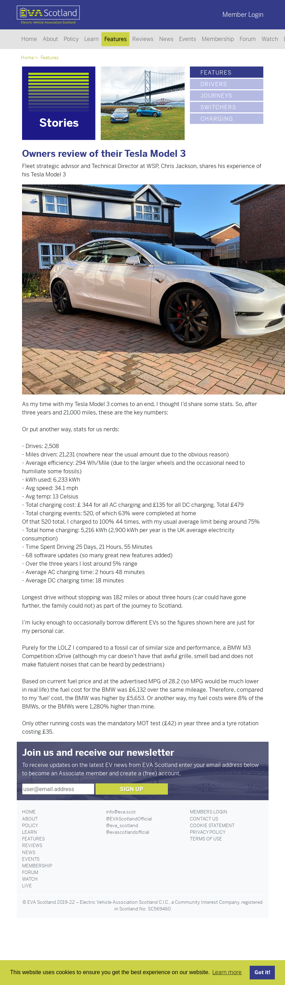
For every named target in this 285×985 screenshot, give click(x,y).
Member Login (242, 15)
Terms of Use (206, 839)
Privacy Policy (208, 832)
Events (187, 39)
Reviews (143, 39)
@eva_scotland (122, 826)
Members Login (208, 812)
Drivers (213, 84)
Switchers (218, 107)
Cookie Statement (212, 826)
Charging (216, 119)
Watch (270, 39)
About (50, 39)
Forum (248, 39)
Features (115, 39)
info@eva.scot (121, 812)
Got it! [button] (262, 972)
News (166, 39)
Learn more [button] (227, 972)
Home (29, 39)
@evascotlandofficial (127, 832)
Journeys (216, 95)
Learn (91, 39)
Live (27, 886)
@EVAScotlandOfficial (129, 819)
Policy (71, 39)
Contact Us (204, 819)
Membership (218, 39)
